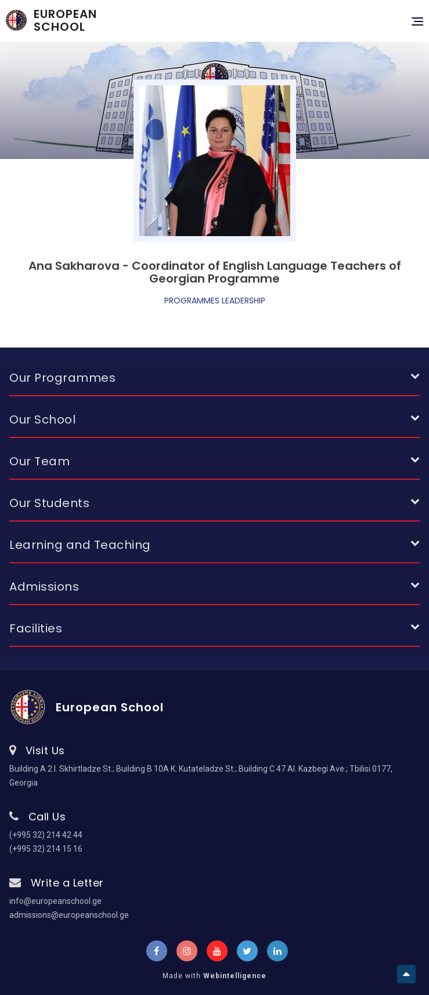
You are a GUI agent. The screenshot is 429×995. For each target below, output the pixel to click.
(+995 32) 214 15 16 (45, 848)
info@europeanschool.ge (55, 901)
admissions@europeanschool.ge (69, 915)
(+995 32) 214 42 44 (45, 835)
